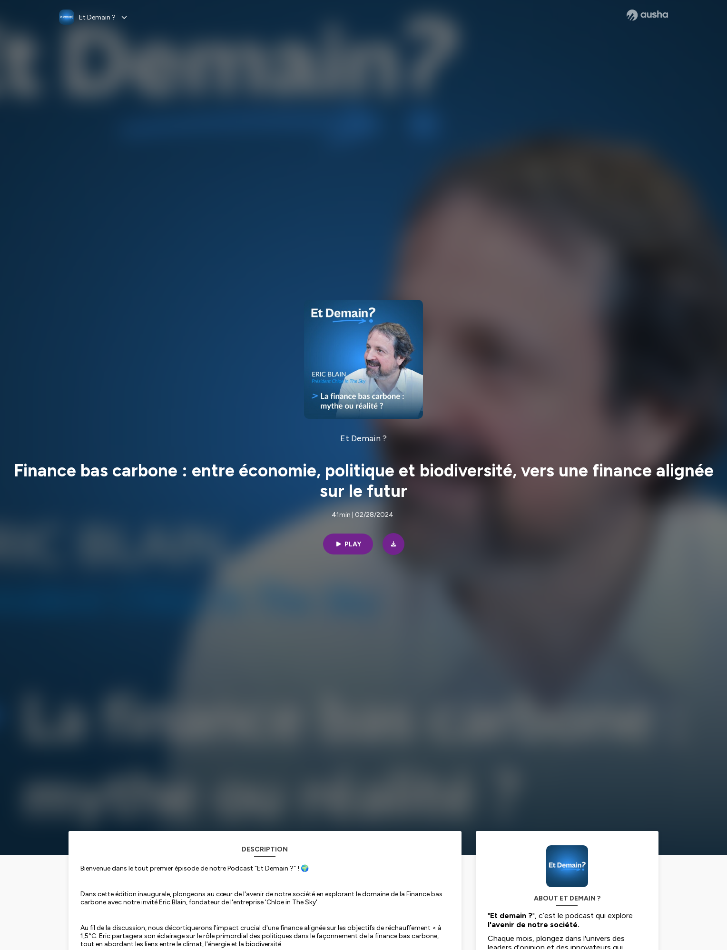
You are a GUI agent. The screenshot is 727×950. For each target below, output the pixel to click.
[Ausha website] (647, 15)
